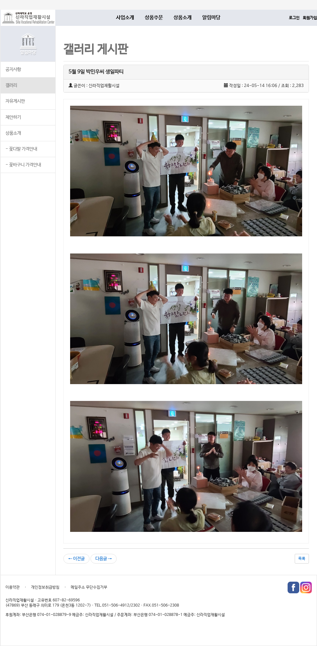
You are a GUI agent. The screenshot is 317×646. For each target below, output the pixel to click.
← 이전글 (76, 558)
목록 (301, 558)
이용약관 (12, 587)
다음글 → (103, 558)
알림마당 (211, 18)
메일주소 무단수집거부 (89, 587)
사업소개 (125, 18)
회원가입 (310, 18)
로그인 (294, 18)
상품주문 (154, 18)
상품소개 (183, 18)
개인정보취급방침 (45, 587)
